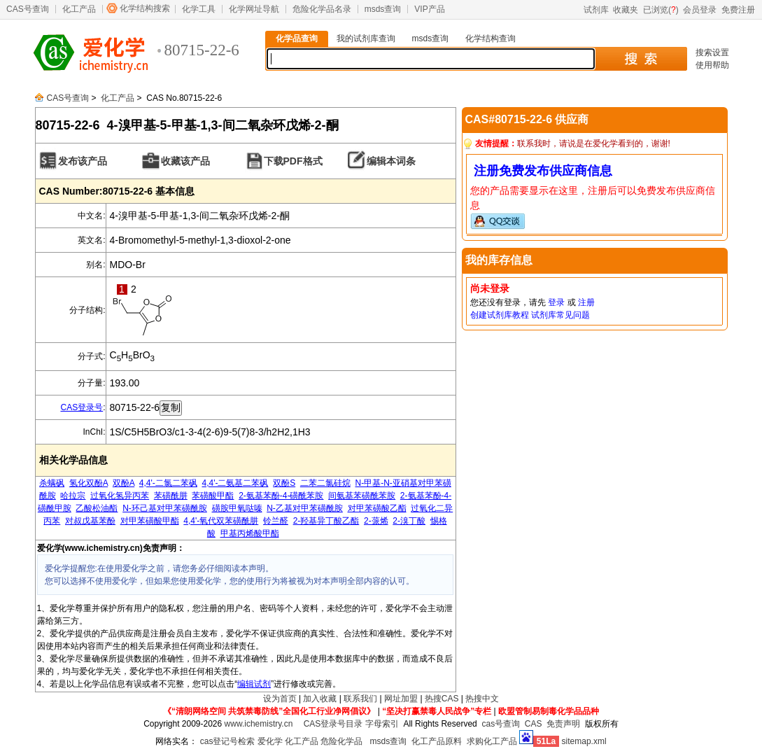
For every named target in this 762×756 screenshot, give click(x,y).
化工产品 (79, 9)
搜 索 (640, 59)
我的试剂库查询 (366, 38)
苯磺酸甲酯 (213, 495)
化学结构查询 (490, 38)
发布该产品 (82, 161)
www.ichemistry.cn (259, 724)
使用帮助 (712, 65)
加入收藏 (320, 699)
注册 (586, 302)
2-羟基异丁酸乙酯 (326, 521)
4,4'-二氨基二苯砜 (235, 483)
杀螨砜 (51, 483)
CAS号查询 (27, 9)
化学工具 (199, 9)
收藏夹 (625, 10)
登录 (556, 302)
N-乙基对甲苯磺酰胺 (305, 508)
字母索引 (382, 724)
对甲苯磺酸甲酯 (149, 521)
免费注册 (738, 10)
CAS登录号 (81, 407)
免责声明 (563, 724)
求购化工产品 (492, 741)
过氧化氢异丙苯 (119, 495)
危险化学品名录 (321, 9)
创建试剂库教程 (499, 315)
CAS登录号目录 (333, 724)
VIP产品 (429, 9)
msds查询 (383, 9)
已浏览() (661, 10)
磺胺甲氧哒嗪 (237, 508)
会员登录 (700, 10)
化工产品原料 (436, 741)
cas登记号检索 (227, 741)
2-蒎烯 (376, 521)
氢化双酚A (88, 483)
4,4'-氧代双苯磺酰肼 (220, 521)
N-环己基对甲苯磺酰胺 (164, 508)
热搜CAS (442, 699)
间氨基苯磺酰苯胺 (361, 495)
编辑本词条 (391, 161)
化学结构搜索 (145, 8)
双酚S (284, 483)
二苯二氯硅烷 (325, 483)
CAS (533, 724)
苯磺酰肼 (171, 495)
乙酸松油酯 (97, 508)
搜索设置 (712, 52)
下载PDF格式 (293, 161)
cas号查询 (500, 724)
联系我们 (360, 699)
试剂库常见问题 (560, 315)
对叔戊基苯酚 (90, 521)
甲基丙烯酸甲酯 (249, 533)
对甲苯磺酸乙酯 (377, 508)
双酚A (123, 483)
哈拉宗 (72, 495)
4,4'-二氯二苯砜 (168, 483)
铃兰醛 (275, 521)
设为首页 (280, 699)
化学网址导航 (254, 9)
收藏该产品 (185, 161)
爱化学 (270, 741)
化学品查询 (297, 38)
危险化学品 (341, 741)
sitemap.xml (584, 741)
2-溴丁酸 (409, 521)
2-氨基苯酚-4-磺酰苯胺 (281, 495)
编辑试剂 (254, 684)
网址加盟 (401, 699)
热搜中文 (482, 699)
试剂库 (596, 10)
